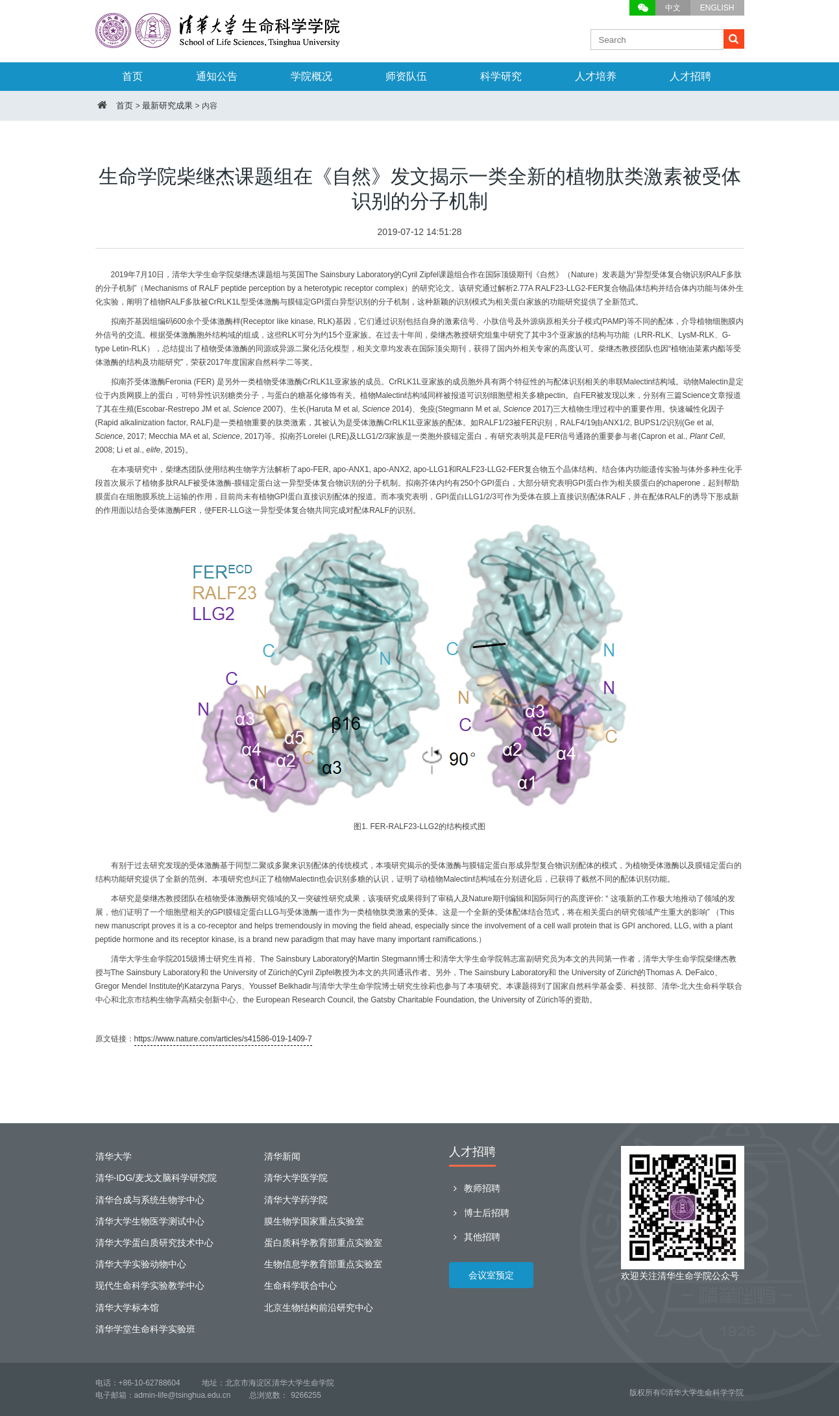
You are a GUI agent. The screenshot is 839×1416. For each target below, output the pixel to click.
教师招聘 (474, 1188)
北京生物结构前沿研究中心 (318, 1307)
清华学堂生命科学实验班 (145, 1329)
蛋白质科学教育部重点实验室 (323, 1242)
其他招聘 (474, 1237)
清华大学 (113, 1156)
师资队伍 (406, 76)
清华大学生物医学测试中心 (149, 1221)
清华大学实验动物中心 (140, 1264)
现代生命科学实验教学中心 (149, 1285)
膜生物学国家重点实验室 (314, 1221)
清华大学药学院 (296, 1200)
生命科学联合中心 (300, 1285)
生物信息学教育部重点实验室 (323, 1264)
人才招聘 (690, 76)
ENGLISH (717, 7)
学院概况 (311, 76)
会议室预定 (491, 1275)
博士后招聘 (479, 1213)
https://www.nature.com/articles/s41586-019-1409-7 (223, 1038)
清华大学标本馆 (127, 1307)
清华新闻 (282, 1156)
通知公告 (216, 76)
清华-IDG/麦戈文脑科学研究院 (156, 1178)
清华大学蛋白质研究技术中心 (154, 1242)
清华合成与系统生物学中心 (149, 1200)
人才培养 (595, 76)
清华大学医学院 (296, 1178)
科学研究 (501, 76)
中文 (673, 7)
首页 (132, 76)
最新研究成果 (167, 105)
